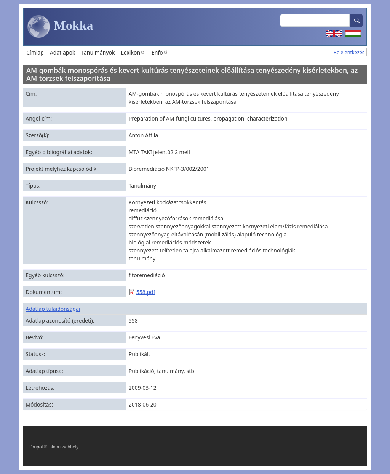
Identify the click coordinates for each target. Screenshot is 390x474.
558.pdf (145, 292)
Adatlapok (62, 52)
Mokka (60, 26)
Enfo (160, 52)
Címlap (35, 52)
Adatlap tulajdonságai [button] (53, 308)
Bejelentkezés (349, 52)
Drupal (38, 447)
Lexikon (133, 52)
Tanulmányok (98, 52)
